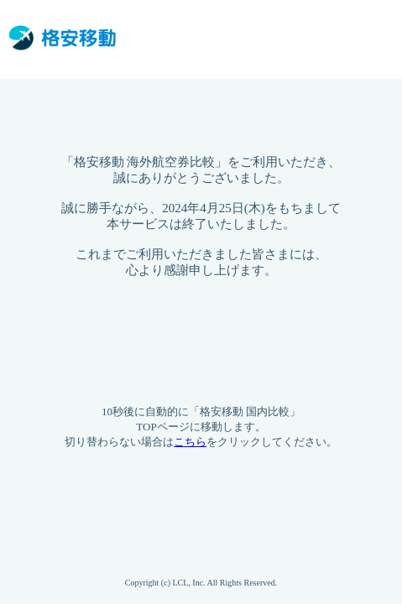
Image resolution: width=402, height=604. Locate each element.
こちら (190, 441)
